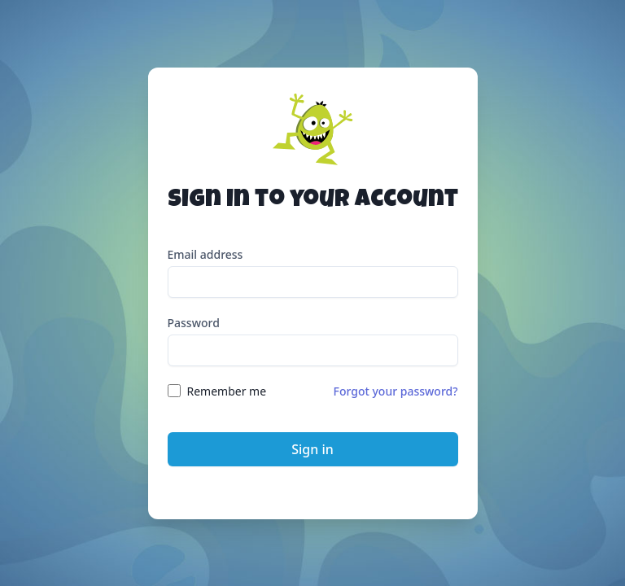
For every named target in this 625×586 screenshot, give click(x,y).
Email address (205, 254)
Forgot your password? (396, 391)
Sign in (312, 449)
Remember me (227, 391)
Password (194, 322)
